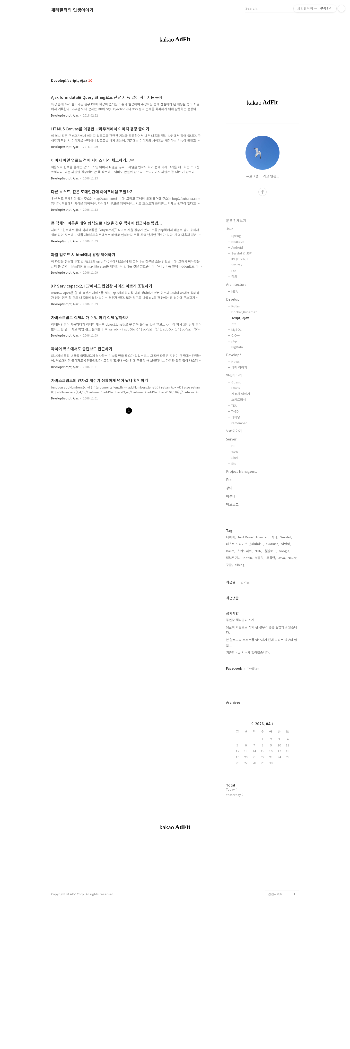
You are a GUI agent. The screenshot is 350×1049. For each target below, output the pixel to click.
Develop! (233, 299)
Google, (284, 551)
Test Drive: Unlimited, (254, 537)
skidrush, (272, 543)
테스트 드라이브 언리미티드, (245, 543)
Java (229, 228)
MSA (234, 291)
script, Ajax (240, 317)
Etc (233, 270)
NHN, (258, 551)
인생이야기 (234, 375)
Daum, (230, 551)
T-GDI (235, 411)
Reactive (237, 241)
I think (235, 388)
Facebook (234, 668)
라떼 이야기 (239, 367)
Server (231, 439)
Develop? (233, 354)
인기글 (245, 582)
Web (234, 451)
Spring (236, 235)
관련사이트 (275, 894)
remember (239, 423)
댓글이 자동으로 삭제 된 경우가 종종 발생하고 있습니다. (261, 630)
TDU (234, 405)
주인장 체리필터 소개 (240, 620)
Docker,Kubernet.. (245, 312)
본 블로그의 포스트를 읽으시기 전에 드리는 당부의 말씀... (261, 642)
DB (233, 446)
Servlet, (286, 537)
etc (233, 323)
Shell (234, 457)
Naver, (293, 557)
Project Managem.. (241, 471)
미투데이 (232, 496)
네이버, (231, 537)
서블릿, (259, 557)
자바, (274, 537)
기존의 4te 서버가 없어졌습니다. (248, 652)
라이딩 (235, 417)
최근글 (231, 582)
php (234, 341)
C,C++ (235, 335)
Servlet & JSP (241, 253)
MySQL (236, 329)
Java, (282, 557)
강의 (234, 276)
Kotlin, (248, 557)
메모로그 (232, 504)
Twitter (253, 668)
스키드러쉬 (238, 399)
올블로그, (270, 551)
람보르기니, (234, 557)
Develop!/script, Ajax (65, 115)
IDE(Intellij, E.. (241, 259)
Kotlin (235, 306)
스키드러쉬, (245, 551)
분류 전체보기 (236, 220)
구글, (229, 564)
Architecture (236, 284)
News (235, 361)
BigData (237, 347)
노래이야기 (234, 430)
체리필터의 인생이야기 (72, 10)
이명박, (286, 543)
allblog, (240, 564)
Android (237, 247)
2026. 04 (262, 723)
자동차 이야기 (240, 393)
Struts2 (236, 264)
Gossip (236, 382)
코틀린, (271, 557)
